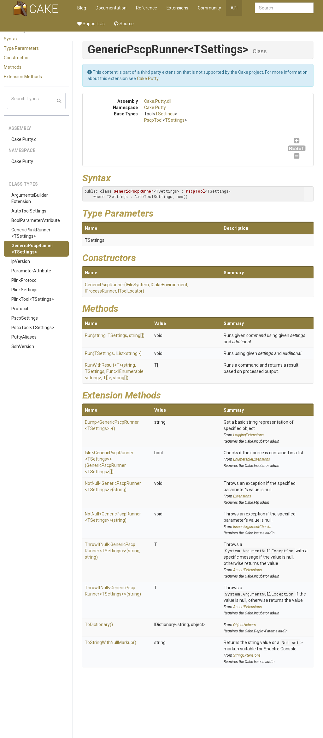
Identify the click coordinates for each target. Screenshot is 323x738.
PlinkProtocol (24, 280)
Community (209, 7)
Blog (81, 7)
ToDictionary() (99, 624)
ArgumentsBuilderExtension (29, 198)
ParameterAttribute (31, 270)
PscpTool (153, 120)
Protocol (19, 308)
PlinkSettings (24, 289)
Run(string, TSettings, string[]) (114, 335)
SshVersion (22, 346)
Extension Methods (23, 76)
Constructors (17, 57)
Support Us (91, 23)
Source (124, 23)
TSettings (165, 113)
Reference (146, 7)
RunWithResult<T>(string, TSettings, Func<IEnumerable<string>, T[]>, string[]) (114, 371)
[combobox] (284, 8)
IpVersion (20, 261)
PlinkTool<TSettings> (32, 299)
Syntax (11, 38)
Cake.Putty (22, 161)
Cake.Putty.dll (24, 139)
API (234, 7)
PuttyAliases (24, 337)
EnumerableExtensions (251, 459)
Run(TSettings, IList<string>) (113, 353)
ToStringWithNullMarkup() (110, 642)
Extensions (177, 7)
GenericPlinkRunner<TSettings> (30, 233)
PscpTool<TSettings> (32, 327)
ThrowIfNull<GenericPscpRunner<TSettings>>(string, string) (112, 551)
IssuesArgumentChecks (252, 527)
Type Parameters (21, 48)
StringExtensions (247, 655)
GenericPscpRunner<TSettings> (32, 248)
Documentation (111, 7)
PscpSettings (24, 318)
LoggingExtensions (248, 435)
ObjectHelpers (244, 625)
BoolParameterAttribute (35, 220)
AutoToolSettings (28, 210)
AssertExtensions (247, 570)
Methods (12, 67)
